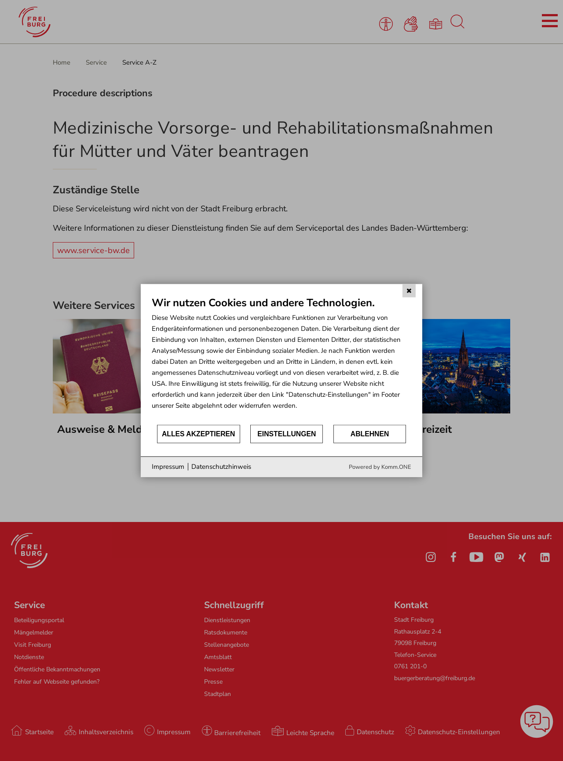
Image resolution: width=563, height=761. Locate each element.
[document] (281, 360)
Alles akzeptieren (198, 434)
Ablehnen (370, 434)
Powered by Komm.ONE (380, 467)
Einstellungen (286, 434)
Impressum (168, 466)
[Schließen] (409, 290)
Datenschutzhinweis (221, 466)
